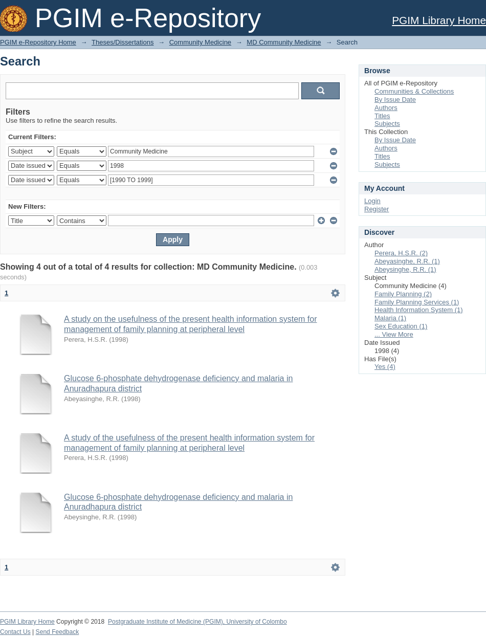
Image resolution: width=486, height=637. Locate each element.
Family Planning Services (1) (416, 302)
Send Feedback (57, 631)
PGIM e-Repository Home (38, 42)
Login (372, 201)
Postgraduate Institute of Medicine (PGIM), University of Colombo (197, 621)
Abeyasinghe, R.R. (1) (407, 261)
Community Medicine (200, 42)
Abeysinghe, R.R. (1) (405, 269)
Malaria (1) (390, 318)
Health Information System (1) (418, 310)
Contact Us (15, 631)
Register (376, 209)
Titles (382, 116)
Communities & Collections (414, 91)
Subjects (387, 123)
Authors (385, 108)
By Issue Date (395, 99)
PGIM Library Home (439, 20)
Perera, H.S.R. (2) (401, 253)
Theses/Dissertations (122, 42)
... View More (393, 334)
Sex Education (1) (400, 326)
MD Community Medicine (284, 42)
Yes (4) (384, 366)
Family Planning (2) (403, 294)
